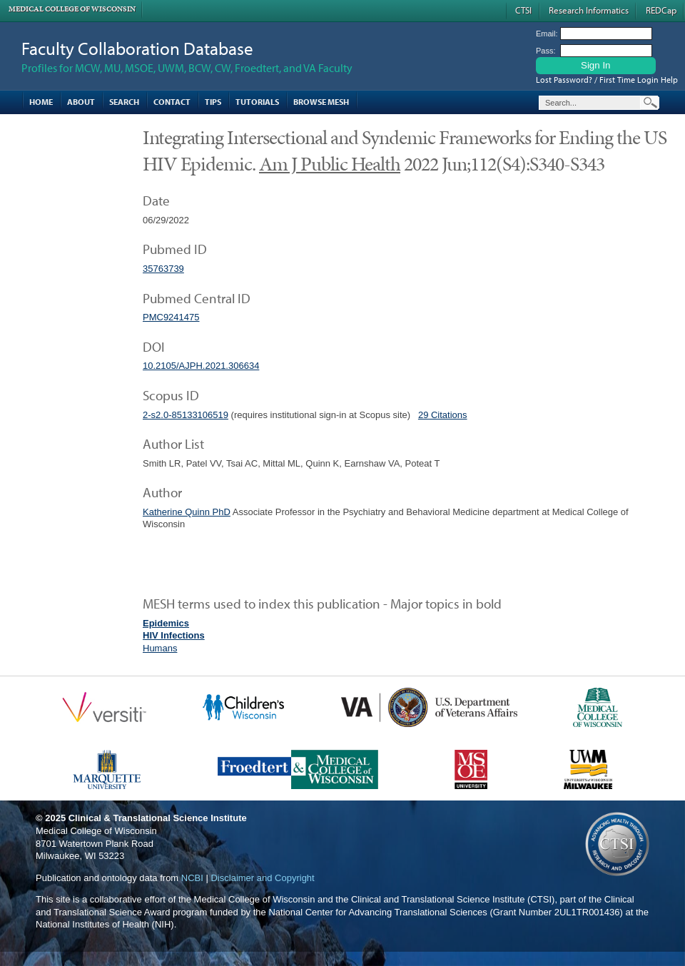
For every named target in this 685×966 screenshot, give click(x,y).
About (81, 101)
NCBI (192, 878)
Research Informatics (589, 10)
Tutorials (257, 101)
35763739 (163, 268)
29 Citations (442, 415)
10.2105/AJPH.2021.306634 (201, 365)
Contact (172, 101)
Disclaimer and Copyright (262, 878)
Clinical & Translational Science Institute (157, 818)
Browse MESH (321, 101)
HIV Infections (174, 635)
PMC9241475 (171, 317)
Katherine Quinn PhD (186, 512)
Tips (213, 101)
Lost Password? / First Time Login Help (607, 79)
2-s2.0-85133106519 (185, 415)
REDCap (661, 10)
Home (41, 101)
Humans (160, 648)
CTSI (523, 10)
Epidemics (166, 623)
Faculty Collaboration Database (137, 48)
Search (124, 101)
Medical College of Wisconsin (72, 9)
